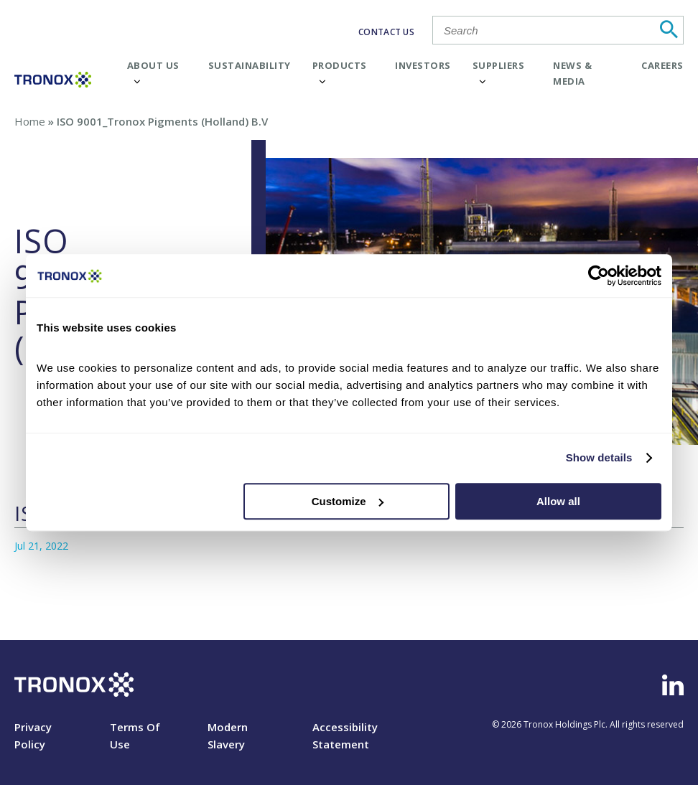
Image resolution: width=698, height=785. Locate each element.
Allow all (558, 501)
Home (29, 121)
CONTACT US (386, 32)
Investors (423, 65)
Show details (599, 457)
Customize (347, 501)
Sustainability (249, 65)
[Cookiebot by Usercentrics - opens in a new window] (598, 275)
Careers (662, 65)
